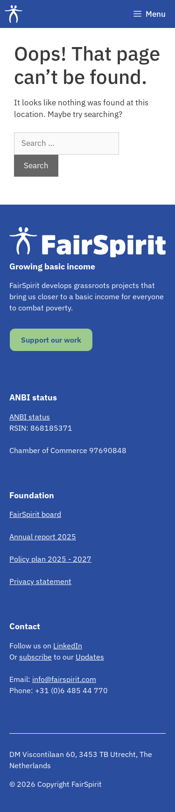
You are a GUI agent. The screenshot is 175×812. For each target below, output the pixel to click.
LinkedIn (67, 645)
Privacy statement (40, 581)
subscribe (35, 656)
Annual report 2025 (42, 536)
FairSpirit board (35, 514)
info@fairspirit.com (64, 679)
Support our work (51, 339)
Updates (90, 656)
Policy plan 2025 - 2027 (50, 559)
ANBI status (29, 416)
